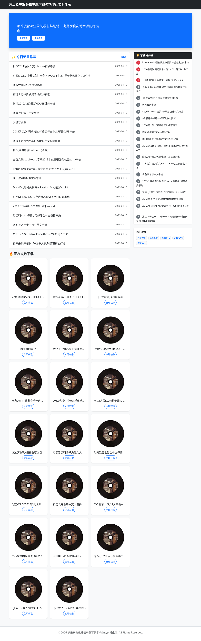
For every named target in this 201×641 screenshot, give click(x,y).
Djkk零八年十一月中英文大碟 (70, 225)
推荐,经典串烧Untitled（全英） (70, 150)
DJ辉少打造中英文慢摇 (70, 113)
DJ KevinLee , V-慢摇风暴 (70, 85)
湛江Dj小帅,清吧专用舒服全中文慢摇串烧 (70, 215)
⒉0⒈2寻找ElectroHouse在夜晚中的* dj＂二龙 (70, 234)
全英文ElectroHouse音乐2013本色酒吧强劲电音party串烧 (70, 159)
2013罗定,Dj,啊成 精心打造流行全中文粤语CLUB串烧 (70, 131)
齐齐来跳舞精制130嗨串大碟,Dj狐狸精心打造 (70, 243)
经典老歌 (154, 238)
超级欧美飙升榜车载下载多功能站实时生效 (40, 4)
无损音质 (38, 38)
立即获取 (28, 302)
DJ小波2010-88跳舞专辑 (70, 178)
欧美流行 (142, 243)
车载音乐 (166, 238)
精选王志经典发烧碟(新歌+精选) (70, 94)
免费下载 (23, 38)
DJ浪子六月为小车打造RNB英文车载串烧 (70, 141)
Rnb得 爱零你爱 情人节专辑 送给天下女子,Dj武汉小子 (70, 169)
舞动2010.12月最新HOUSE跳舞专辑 (70, 103)
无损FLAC (178, 238)
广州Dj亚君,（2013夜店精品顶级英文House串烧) (70, 197)
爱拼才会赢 (70, 122)
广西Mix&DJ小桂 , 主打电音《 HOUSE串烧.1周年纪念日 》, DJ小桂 (70, 75)
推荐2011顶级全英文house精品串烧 (70, 66)
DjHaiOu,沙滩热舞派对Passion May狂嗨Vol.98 (70, 187)
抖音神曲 (142, 238)
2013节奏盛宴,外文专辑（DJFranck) (70, 206)
